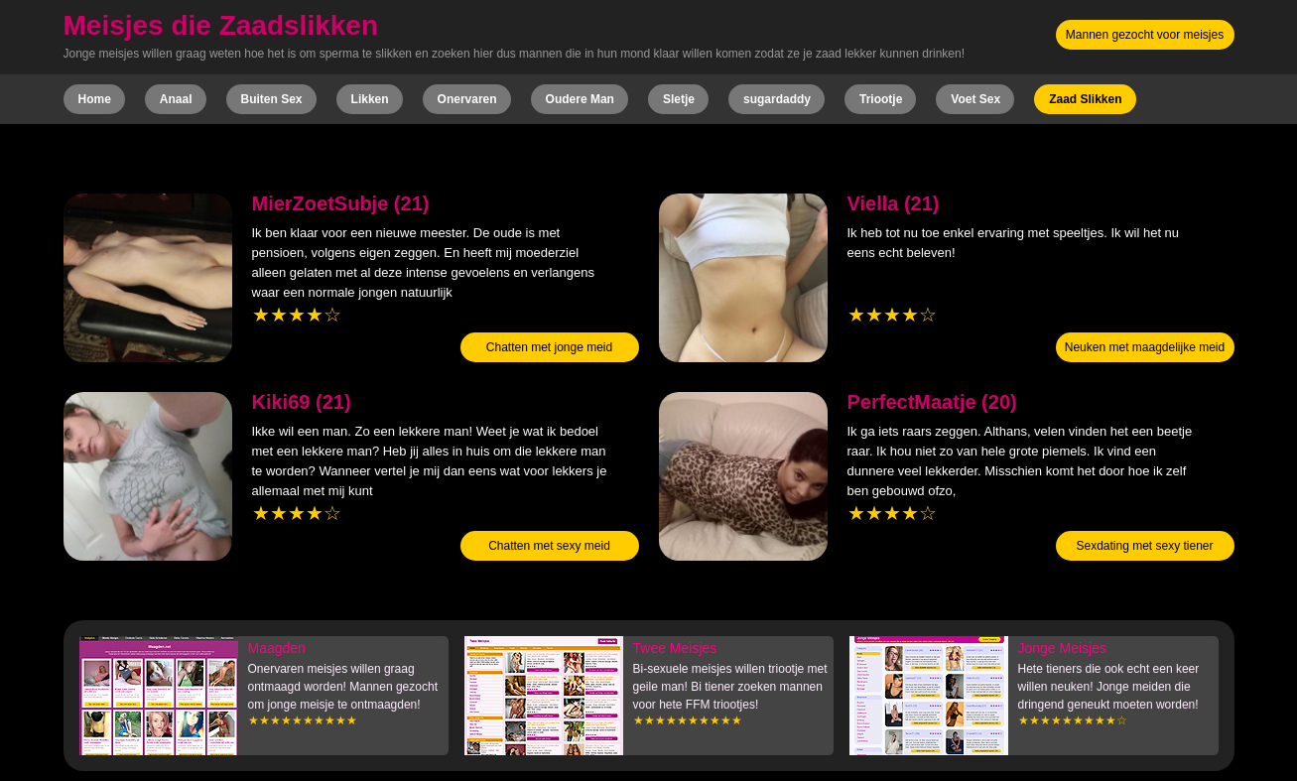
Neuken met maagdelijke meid (1145, 347)
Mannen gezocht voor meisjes (1145, 35)
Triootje (880, 99)
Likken (370, 99)
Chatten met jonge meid (549, 347)
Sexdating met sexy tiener (1144, 546)
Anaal (176, 99)
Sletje (679, 99)
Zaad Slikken (1085, 99)
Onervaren (467, 99)
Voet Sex (975, 99)
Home (94, 99)
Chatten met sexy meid (549, 546)
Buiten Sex (272, 99)
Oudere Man (580, 99)
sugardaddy (777, 99)
